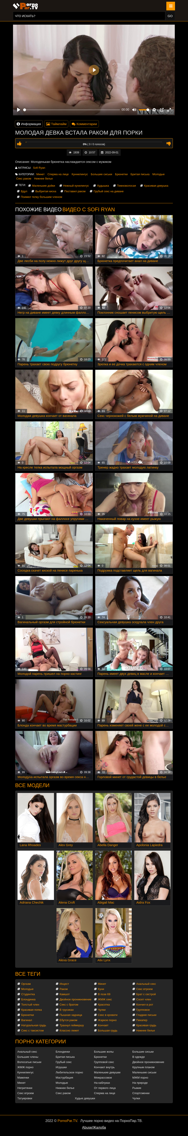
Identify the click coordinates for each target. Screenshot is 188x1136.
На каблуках (102, 1082)
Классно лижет (69, 1030)
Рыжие (136, 1088)
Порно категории (40, 1041)
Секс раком (23, 178)
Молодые (158, 174)
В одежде (138, 1056)
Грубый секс (64, 1062)
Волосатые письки (29, 1062)
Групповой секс (104, 1062)
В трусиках (67, 1009)
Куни (101, 989)
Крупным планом (143, 1067)
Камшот (65, 994)
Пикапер (141, 1020)
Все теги (27, 974)
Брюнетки (121, 174)
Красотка (104, 1004)
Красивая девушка (156, 185)
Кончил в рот (144, 1004)
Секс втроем (144, 989)
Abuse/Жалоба (94, 1127)
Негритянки (24, 1088)
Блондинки (63, 1051)
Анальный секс (146, 983)
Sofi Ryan (39, 167)
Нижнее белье (43, 178)
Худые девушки (85, 1098)
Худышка (103, 185)
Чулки (101, 1009)
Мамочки (23, 1077)
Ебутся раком (68, 1020)
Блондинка (28, 999)
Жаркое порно (107, 1020)
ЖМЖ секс (105, 999)
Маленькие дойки (43, 185)
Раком (64, 989)
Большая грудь (107, 1030)
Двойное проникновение (75, 999)
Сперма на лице (58, 174)
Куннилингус (80, 174)
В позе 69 (104, 994)
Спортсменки (140, 1093)
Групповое (143, 1009)
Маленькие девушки (107, 1072)
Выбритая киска (45, 191)
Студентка (28, 994)
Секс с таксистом (32, 1030)
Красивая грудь (146, 1025)
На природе (140, 1082)
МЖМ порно (140, 1077)
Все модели (32, 785)
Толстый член (30, 1004)
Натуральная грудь (33, 1025)
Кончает (103, 1025)
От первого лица (105, 1088)
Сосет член (143, 999)
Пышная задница (71, 1015)
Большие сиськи (101, 174)
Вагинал (26, 1020)
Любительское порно (69, 1072)
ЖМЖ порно (25, 1067)
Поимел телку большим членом (41, 197)
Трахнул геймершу (72, 1025)
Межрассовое (103, 1077)
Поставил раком (75, 191)
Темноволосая (126, 185)
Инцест (64, 983)
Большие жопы (104, 1051)
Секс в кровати (107, 1015)
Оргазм (26, 983)
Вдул (24, 191)
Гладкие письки (146, 1015)
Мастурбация (64, 1077)
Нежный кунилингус (76, 185)
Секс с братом (69, 1004)
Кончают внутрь (104, 1067)
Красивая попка (31, 1009)
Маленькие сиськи (144, 1072)
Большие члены (27, 1056)
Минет (40, 174)
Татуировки (24, 1098)
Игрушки (61, 1067)
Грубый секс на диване (109, 191)
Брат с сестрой (146, 994)
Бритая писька (140, 174)
